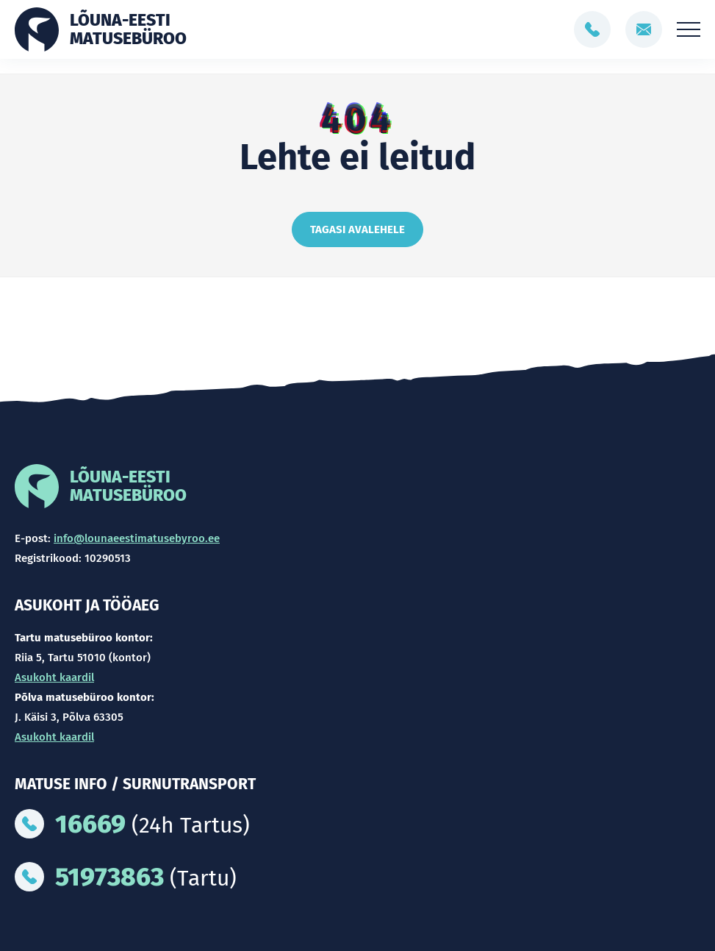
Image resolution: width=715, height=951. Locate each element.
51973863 (109, 876)
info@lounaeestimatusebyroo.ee (137, 538)
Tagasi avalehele (357, 229)
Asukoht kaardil (54, 677)
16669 (90, 823)
